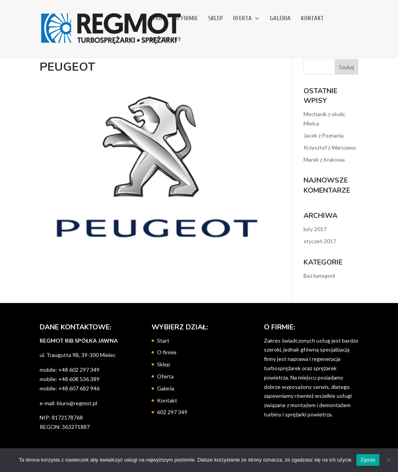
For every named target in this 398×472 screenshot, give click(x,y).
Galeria (280, 19)
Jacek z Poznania (324, 135)
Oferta (242, 19)
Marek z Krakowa (324, 159)
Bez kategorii (319, 275)
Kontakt (312, 19)
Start (157, 19)
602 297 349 (165, 40)
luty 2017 (315, 229)
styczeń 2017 (320, 241)
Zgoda (367, 460)
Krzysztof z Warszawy (330, 147)
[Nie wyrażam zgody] (388, 460)
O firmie (187, 19)
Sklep (215, 19)
